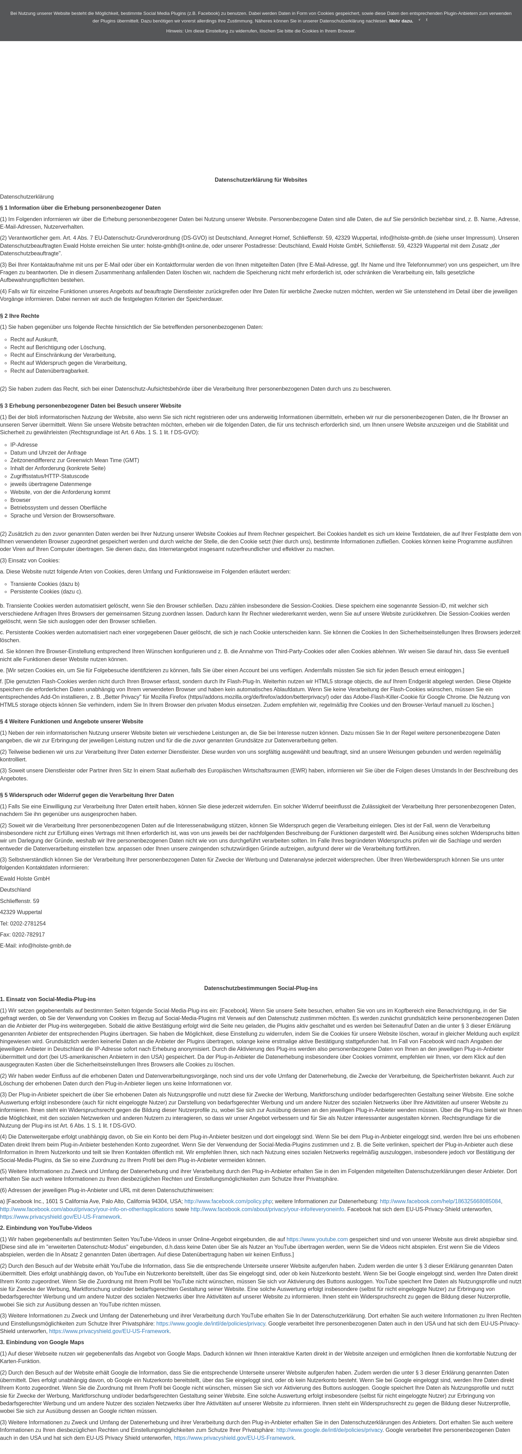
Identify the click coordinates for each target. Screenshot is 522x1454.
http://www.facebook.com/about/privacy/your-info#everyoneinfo (267, 1209)
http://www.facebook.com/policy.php (228, 1201)
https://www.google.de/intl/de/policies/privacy (210, 1324)
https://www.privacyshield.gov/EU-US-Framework (60, 1217)
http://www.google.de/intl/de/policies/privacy (329, 1430)
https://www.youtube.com (317, 1239)
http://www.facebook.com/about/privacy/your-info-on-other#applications (86, 1209)
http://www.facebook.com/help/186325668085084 (440, 1201)
